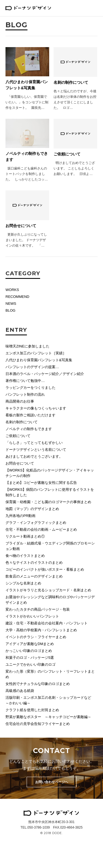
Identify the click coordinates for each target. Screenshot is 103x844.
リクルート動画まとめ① (25, 536)
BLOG (10, 310)
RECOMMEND (17, 297)
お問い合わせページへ (51, 782)
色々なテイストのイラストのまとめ (34, 562)
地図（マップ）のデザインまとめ (32, 509)
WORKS (12, 290)
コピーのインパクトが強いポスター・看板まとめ (44, 569)
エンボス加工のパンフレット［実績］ (35, 353)
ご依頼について (17, 436)
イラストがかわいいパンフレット (32, 616)
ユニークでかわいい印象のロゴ (30, 664)
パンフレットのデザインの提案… (32, 367)
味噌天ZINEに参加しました (27, 346)
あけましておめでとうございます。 (34, 456)
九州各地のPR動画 (20, 516)
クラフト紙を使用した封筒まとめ (32, 710)
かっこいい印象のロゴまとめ (28, 651)
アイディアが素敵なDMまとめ (29, 644)
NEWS (10, 303)
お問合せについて (19, 463)
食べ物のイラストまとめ (25, 556)
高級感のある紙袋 (19, 691)
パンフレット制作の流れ (25, 394)
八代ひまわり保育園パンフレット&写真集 (38, 360)
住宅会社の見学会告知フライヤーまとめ (37, 724)
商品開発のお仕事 (19, 401)
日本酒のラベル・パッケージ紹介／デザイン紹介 (44, 374)
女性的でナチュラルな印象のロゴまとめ (37, 684)
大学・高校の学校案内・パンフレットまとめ (41, 630)
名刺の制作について (21, 422)
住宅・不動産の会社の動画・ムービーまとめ (41, 529)
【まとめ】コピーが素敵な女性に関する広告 (41, 483)
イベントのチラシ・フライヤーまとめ (35, 637)
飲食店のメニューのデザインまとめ (34, 576)
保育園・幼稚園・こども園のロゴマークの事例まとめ (48, 502)
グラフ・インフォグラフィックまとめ (35, 523)
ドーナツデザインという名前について (35, 449)
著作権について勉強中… (25, 381)
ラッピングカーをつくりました (30, 387)
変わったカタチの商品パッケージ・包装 (37, 609)
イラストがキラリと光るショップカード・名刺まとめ (48, 590)
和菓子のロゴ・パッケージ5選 (29, 658)
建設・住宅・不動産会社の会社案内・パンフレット (46, 623)
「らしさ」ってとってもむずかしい (34, 443)
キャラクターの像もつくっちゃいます (35, 408)
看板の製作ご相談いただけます (30, 415)
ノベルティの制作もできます (28, 429)
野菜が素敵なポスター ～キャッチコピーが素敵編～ (48, 717)
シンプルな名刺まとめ (23, 583)
